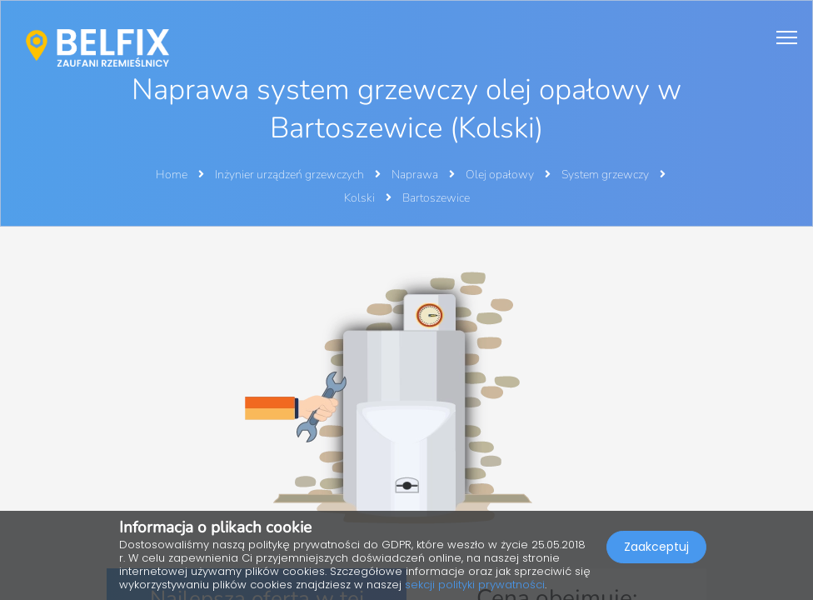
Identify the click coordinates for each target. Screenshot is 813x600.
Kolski (360, 198)
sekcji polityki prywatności (475, 584)
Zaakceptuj (656, 546)
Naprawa (416, 174)
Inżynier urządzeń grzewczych (291, 174)
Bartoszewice (436, 198)
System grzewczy (606, 174)
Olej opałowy (501, 174)
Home (171, 174)
